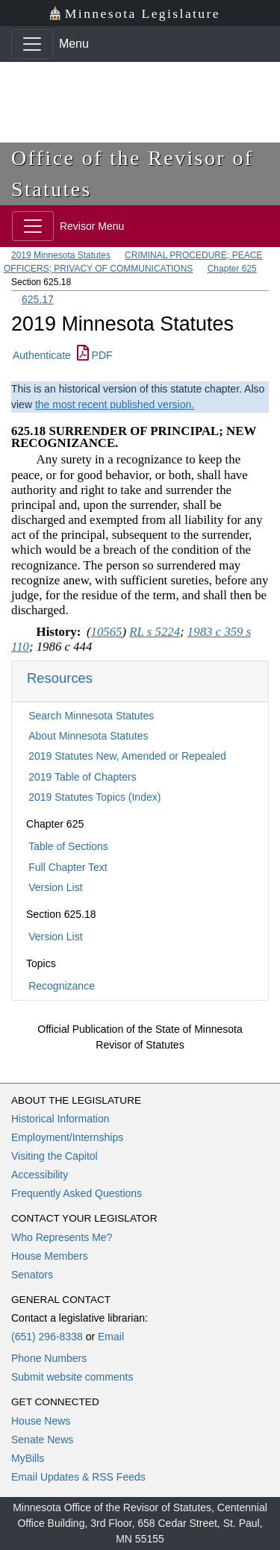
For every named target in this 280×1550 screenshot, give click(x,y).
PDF (95, 355)
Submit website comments (72, 1377)
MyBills (27, 1458)
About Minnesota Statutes (88, 736)
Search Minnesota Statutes (91, 716)
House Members (49, 1256)
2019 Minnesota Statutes (61, 255)
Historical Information (60, 1119)
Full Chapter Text (68, 867)
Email (111, 1337)
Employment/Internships (67, 1137)
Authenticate (42, 355)
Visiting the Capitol (54, 1156)
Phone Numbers (49, 1358)
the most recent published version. (114, 404)
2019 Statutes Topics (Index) (94, 797)
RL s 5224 (154, 632)
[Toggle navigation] (32, 44)
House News (40, 1421)
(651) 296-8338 (47, 1337)
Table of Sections (68, 846)
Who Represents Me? (61, 1237)
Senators (32, 1275)
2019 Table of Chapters (82, 777)
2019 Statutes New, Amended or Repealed (127, 756)
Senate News (42, 1440)
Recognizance (61, 986)
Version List (55, 887)
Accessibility (39, 1175)
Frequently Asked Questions (76, 1193)
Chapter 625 (232, 268)
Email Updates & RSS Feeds (78, 1477)
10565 (106, 632)
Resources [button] (60, 678)
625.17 (38, 299)
